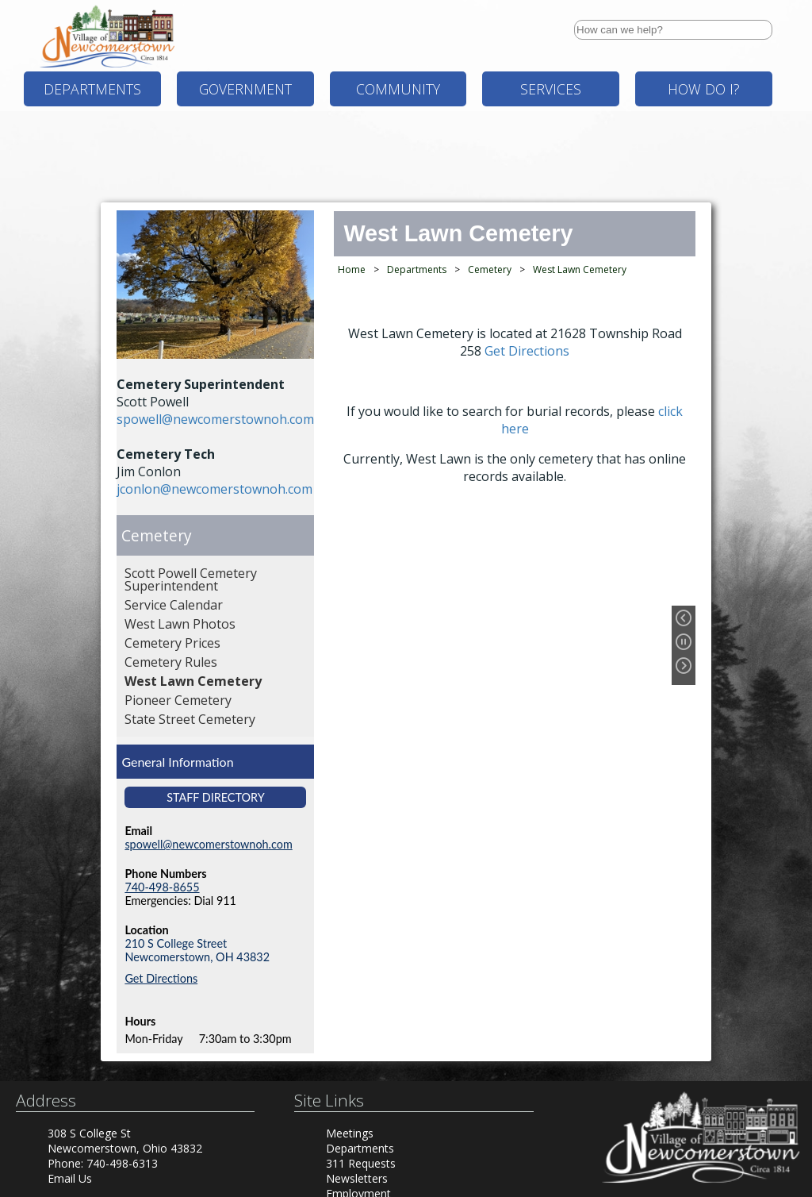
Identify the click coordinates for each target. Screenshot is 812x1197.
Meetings (349, 1133)
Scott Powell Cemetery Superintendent (190, 579)
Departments (92, 88)
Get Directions (160, 978)
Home (352, 269)
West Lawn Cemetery (193, 681)
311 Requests (361, 1163)
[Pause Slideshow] (688, 645)
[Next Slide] (688, 669)
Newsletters (357, 1178)
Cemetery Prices (172, 643)
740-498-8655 (161, 887)
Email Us (70, 1178)
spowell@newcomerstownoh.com (215, 419)
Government (245, 88)
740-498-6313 (122, 1163)
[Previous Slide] (688, 621)
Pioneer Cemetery (178, 700)
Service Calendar (173, 605)
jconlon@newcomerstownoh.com (214, 489)
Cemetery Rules (170, 662)
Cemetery (156, 535)
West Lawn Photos (180, 624)
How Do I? (704, 88)
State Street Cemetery (189, 719)
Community (398, 88)
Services (550, 88)
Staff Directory (216, 797)
